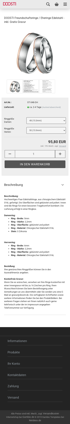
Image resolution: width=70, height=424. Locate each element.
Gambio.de (28, 417)
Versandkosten (51, 413)
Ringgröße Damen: (9, 120)
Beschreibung (13, 185)
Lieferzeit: (9, 107)
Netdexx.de (35, 420)
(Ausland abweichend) (51, 107)
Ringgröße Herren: (9, 130)
